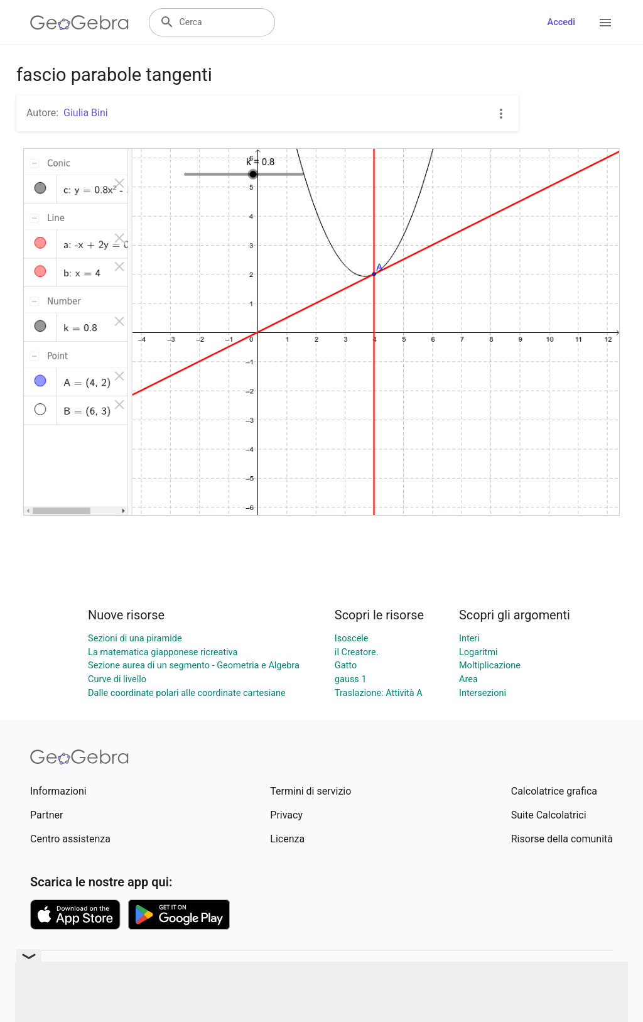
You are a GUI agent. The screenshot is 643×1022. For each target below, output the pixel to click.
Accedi (561, 22)
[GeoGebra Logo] (79, 22)
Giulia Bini (85, 113)
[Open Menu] (605, 22)
